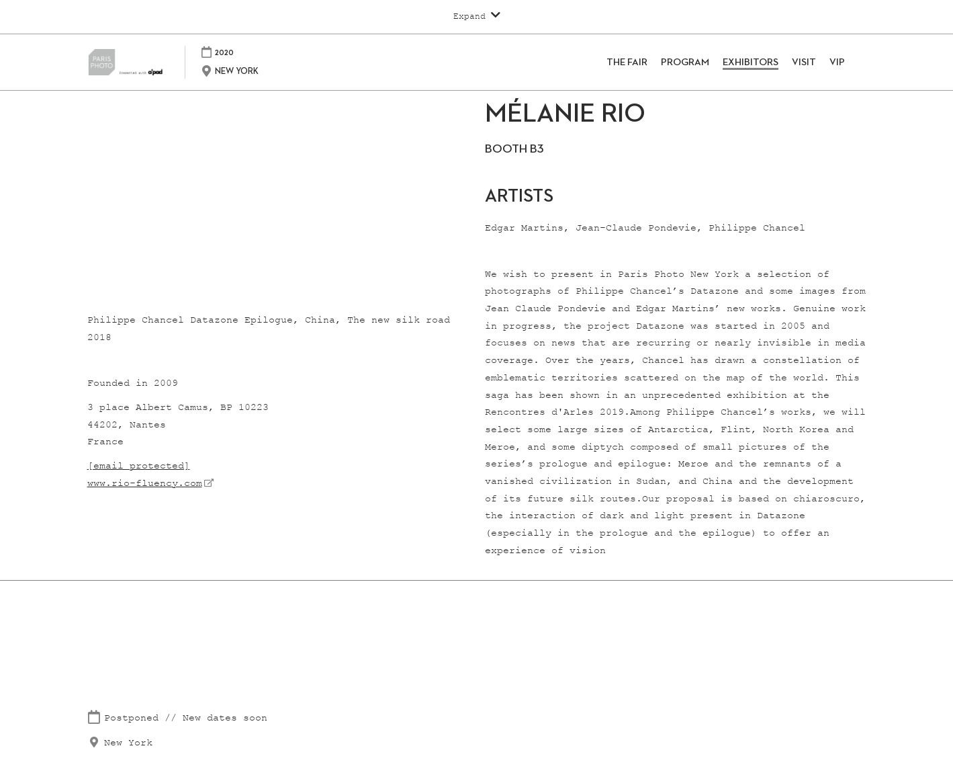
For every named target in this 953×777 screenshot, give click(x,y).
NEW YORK (257, 72)
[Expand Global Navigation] (476, 16)
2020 (244, 52)
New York (128, 743)
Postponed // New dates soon (185, 718)
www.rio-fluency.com (144, 483)
